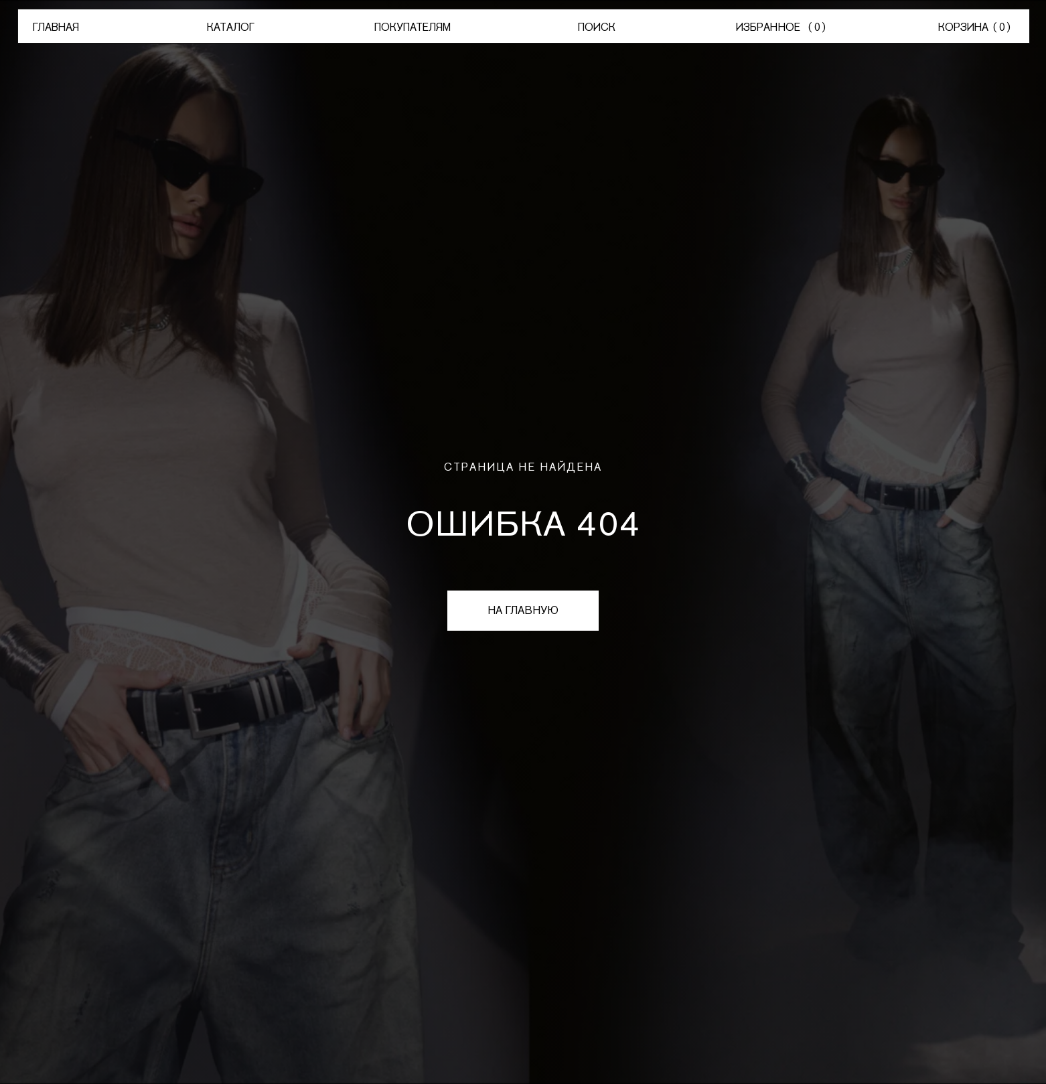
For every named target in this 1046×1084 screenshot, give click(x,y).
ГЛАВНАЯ (56, 27)
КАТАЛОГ (230, 27)
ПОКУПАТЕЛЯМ (412, 27)
